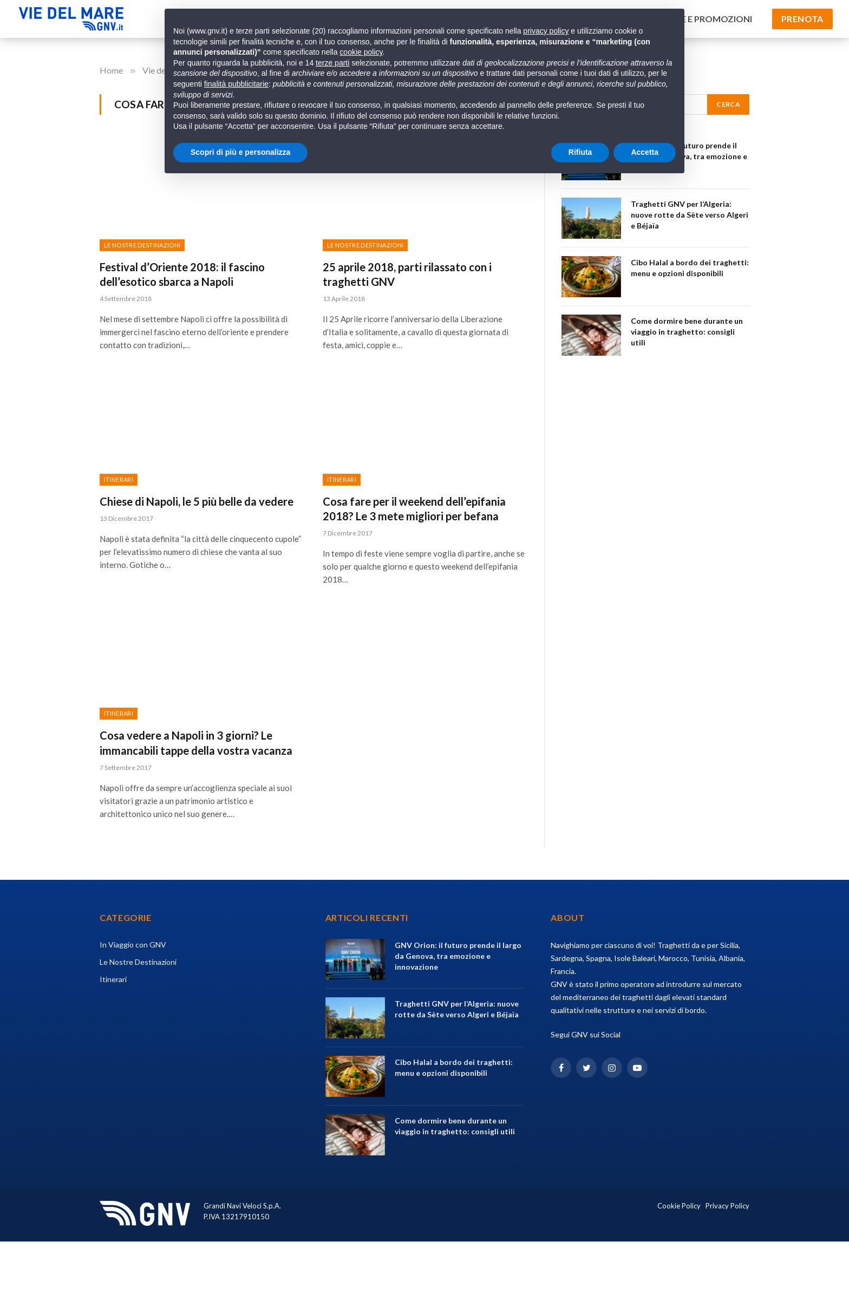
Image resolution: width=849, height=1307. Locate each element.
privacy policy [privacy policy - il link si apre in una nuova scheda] (546, 31)
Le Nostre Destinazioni (142, 245)
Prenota (802, 19)
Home (112, 70)
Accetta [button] (644, 152)
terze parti (332, 62)
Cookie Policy (679, 1205)
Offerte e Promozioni (700, 19)
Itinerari (118, 479)
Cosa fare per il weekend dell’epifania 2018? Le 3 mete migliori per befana (414, 508)
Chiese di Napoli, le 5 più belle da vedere (196, 501)
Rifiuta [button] (580, 152)
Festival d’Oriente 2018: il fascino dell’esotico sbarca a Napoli (182, 274)
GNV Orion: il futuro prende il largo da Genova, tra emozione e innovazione (458, 955)
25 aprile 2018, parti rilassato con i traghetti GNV (407, 274)
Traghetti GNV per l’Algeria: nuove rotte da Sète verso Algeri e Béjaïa (689, 214)
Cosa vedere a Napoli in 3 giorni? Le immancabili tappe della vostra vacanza (196, 742)
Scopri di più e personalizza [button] (240, 152)
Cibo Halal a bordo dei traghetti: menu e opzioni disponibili (690, 268)
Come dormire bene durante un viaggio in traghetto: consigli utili (687, 331)
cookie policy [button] (360, 52)
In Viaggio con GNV (133, 944)
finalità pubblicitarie (236, 84)
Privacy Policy (727, 1205)
